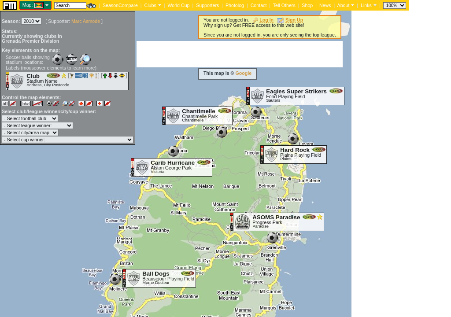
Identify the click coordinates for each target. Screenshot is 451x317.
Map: (27, 4)
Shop (307, 5)
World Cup (178, 5)
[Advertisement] (240, 54)
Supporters (207, 5)
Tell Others (284, 5)
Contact (259, 5)
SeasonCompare (120, 5)
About (343, 5)
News (325, 5)
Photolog (235, 5)
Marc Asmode (85, 21)
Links (366, 5)
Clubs (150, 5)
